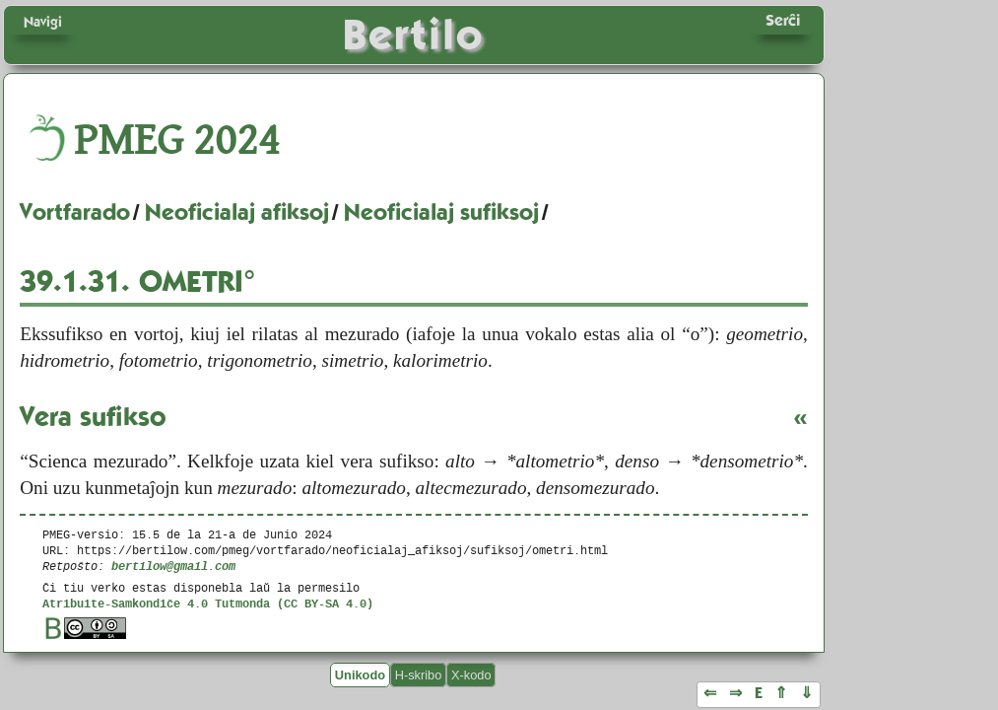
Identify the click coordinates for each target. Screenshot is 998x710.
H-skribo (418, 675)
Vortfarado (75, 212)
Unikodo (360, 675)
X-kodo (471, 675)
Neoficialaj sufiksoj (441, 212)
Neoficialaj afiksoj (237, 212)
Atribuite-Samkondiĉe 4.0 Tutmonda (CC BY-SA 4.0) (207, 603)
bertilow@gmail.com (173, 565)
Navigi (43, 22)
